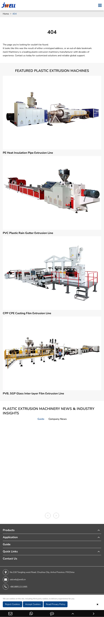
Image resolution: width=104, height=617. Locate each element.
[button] (48, 515)
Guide (6, 544)
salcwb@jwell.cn (14, 579)
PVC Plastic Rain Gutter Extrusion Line (28, 233)
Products (9, 530)
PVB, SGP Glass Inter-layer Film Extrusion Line (33, 393)
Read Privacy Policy (55, 604)
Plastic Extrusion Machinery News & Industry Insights (48, 411)
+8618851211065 (15, 587)
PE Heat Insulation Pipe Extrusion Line (28, 153)
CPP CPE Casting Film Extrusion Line (27, 313)
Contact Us (10, 558)
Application (10, 537)
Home (6, 13)
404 (14, 13)
